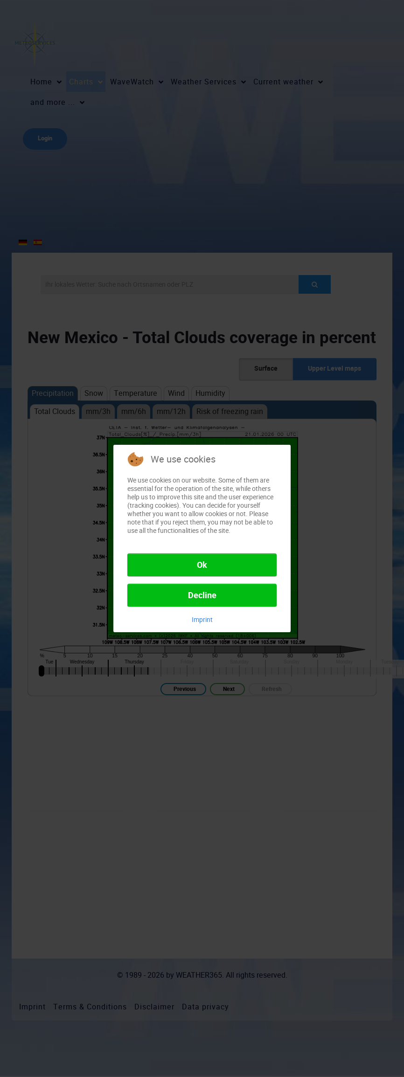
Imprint (202, 619)
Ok (202, 565)
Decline (202, 595)
